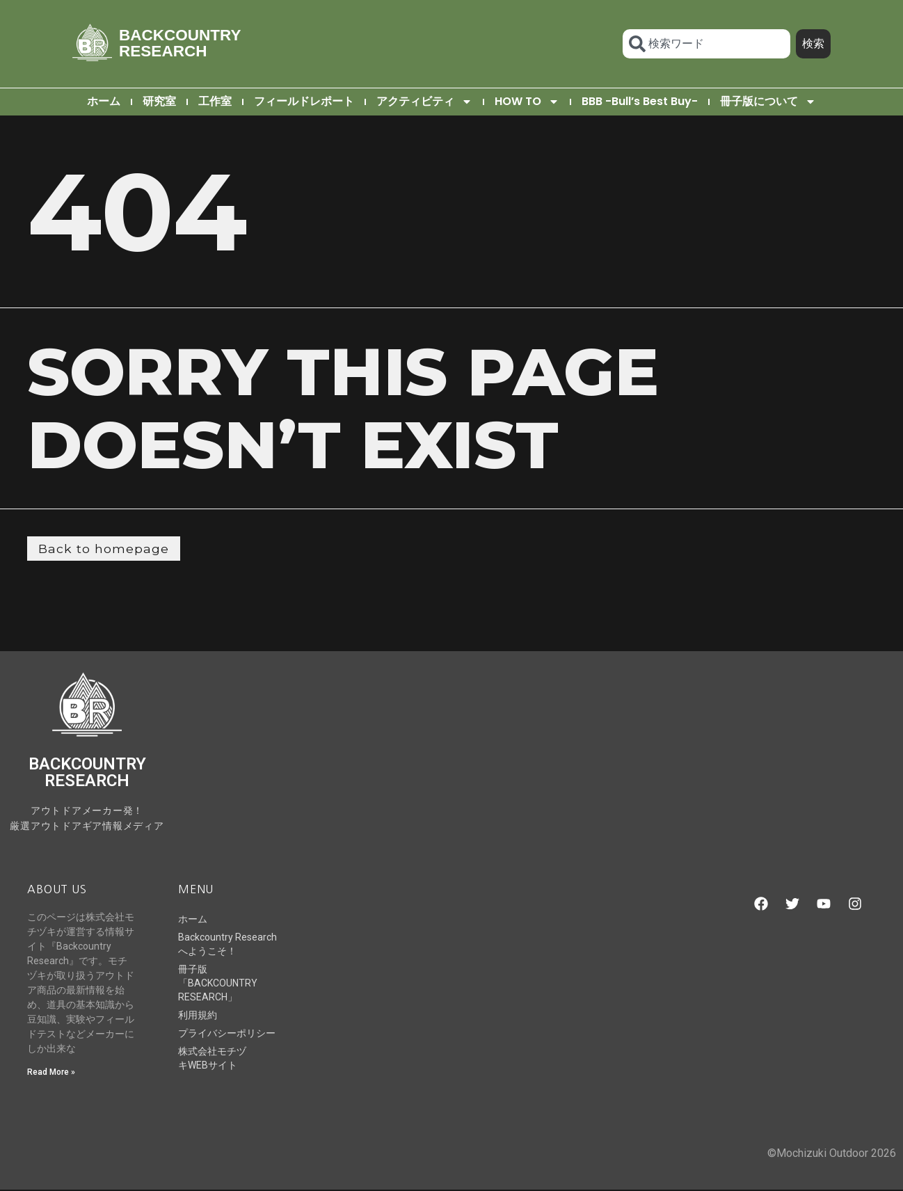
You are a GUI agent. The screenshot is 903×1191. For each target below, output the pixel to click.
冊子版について (768, 102)
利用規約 (197, 1015)
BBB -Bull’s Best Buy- (640, 101)
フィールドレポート (304, 101)
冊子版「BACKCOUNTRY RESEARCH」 (217, 983)
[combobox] (706, 43)
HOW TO (527, 102)
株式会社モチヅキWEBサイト (212, 1058)
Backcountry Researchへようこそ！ (227, 944)
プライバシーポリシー (226, 1033)
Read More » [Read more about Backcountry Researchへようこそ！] (51, 1073)
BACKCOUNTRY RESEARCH (180, 43)
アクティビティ (424, 102)
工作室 (215, 101)
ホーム (103, 101)
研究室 (159, 101)
